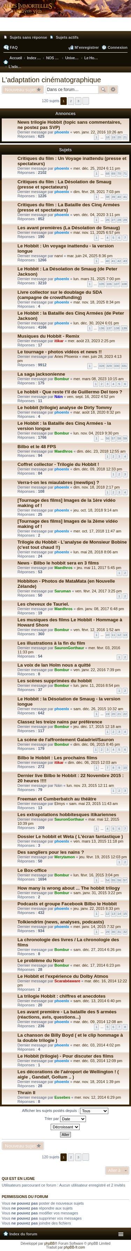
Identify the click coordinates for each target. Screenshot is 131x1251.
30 (113, 932)
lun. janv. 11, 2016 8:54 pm (96, 685)
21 (125, 137)
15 (125, 913)
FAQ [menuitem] (14, 47)
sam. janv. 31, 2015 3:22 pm (97, 893)
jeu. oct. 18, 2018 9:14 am (95, 510)
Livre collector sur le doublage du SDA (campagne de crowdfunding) (59, 295)
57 (113, 438)
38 (107, 197)
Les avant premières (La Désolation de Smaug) (68, 227)
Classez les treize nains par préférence (59, 721)
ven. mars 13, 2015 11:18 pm (98, 841)
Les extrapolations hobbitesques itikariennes (66, 814)
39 (113, 197)
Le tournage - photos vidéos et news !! (59, 351)
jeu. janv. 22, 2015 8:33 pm (96, 908)
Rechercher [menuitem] (125, 58)
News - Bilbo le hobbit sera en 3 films (58, 563)
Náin (58, 396)
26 (107, 220)
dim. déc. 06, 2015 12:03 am (92, 762)
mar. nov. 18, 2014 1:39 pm (96, 1082)
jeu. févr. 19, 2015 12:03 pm (103, 857)
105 (101, 284)
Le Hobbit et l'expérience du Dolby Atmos (62, 976)
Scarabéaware (67, 981)
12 (119, 635)
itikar (59, 341)
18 (107, 137)
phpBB (49, 1243)
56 (107, 438)
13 (125, 635)
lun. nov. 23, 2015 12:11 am (90, 785)
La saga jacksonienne (41, 374)
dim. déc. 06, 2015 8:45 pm (96, 744)
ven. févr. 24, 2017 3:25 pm (98, 591)
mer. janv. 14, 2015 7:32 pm (97, 926)
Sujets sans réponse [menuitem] (28, 37)
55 (113, 880)
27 (113, 220)
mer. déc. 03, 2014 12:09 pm (97, 1061)
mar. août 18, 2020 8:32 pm (97, 412)
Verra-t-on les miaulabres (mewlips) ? (58, 482)
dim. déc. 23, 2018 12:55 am (101, 451)
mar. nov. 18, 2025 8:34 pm (96, 302)
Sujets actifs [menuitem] (67, 37)
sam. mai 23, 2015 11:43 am (93, 803)
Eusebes (62, 1097)
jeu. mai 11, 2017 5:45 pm (99, 568)
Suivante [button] (85, 101)
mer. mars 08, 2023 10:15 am (98, 379)
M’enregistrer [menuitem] (86, 47)
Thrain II (26, 1092)
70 (119, 173)
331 (124, 366)
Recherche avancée (113, 89)
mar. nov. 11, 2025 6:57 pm (96, 232)
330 (116, 366)
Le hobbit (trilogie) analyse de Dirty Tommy (64, 407)
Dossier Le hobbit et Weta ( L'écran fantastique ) (70, 836)
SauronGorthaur (69, 648)
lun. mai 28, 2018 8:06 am (95, 552)
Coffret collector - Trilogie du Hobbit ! (58, 464)
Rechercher (103, 89)
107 (116, 284)
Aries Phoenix (66, 356)
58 (119, 438)
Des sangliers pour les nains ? (50, 852)
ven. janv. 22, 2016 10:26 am (98, 132)
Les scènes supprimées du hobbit (54, 680)
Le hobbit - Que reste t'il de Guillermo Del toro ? (69, 391)
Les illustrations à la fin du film (51, 643)
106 (109, 284)
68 (107, 173)
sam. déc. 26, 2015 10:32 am (98, 709)
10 (107, 635)
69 (113, 173)
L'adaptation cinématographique (51, 80)
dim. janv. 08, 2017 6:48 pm (100, 609)
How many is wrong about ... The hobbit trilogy (68, 888)
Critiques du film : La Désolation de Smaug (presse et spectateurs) (64, 184)
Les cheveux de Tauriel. (43, 604)
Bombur (61, 379)
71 (125, 173)
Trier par (65, 1119)
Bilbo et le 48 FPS (36, 446)
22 (125, 714)
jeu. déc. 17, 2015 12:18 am (97, 726)
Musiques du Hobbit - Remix (48, 336)
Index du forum (23, 1234)
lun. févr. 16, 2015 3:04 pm (96, 875)
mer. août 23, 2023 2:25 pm (91, 341)
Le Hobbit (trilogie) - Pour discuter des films (65, 1056)
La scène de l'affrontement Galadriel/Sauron (65, 739)
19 (113, 137)
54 (107, 880)
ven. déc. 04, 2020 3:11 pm (96, 215)
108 (124, 284)
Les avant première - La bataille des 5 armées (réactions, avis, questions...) (67, 1014)
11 (113, 635)
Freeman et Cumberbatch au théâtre (56, 798)
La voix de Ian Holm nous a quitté (54, 665)
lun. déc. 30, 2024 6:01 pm (96, 323)
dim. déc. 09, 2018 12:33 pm (97, 469)
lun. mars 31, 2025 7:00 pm (96, 279)
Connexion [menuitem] (118, 47)
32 (125, 932)
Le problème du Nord (40, 960)
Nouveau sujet (20, 89)
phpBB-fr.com (74, 1247)
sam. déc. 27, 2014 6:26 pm (97, 949)
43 (125, 261)
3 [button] (78, 101)
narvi (58, 256)
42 (119, 261)
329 (109, 366)
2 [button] (71, 101)
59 (125, 438)
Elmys (59, 803)
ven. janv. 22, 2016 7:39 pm (97, 670)
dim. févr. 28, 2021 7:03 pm (96, 192)
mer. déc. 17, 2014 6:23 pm (96, 965)
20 (119, 137)
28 (119, 220)
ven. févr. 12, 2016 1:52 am (96, 630)
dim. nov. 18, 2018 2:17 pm (96, 487)
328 (101, 366)
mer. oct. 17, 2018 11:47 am (97, 531)
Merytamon (64, 857)
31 (119, 932)
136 (101, 328)
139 (124, 328)
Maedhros (63, 451)
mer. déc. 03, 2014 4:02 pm (96, 1045)
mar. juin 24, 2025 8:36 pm (89, 256)
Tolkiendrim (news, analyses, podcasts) (60, 921)
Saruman (62, 591)
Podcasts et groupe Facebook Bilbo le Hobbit (67, 903)
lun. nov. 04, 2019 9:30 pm (95, 433)
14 (119, 913)
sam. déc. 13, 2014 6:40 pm (97, 1001)
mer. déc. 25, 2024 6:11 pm (96, 168)
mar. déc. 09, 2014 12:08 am (97, 1022)
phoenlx (61, 132)
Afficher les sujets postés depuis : (65, 1111)
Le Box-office (32, 870)
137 (109, 328)
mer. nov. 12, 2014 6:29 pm (97, 1097)
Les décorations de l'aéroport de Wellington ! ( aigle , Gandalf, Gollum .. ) (68, 1074)
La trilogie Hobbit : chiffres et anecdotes (61, 996)
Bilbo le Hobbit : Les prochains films (57, 757)
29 (125, 220)
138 (116, 328)
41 (125, 197)
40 (119, 197)
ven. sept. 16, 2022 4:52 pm (91, 396)
